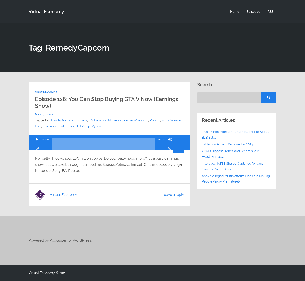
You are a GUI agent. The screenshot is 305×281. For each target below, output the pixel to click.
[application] (109, 142)
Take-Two (67, 126)
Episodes (253, 12)
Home (234, 12)
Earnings (100, 120)
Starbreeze (50, 126)
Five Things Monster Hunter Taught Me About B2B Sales (235, 134)
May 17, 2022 (44, 114)
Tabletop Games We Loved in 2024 (227, 144)
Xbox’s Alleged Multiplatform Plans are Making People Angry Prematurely (236, 178)
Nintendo (115, 120)
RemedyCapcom (135, 120)
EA (91, 120)
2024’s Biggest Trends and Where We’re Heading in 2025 (231, 154)
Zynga (96, 126)
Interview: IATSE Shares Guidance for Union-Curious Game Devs (234, 166)
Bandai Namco (62, 120)
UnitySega (82, 126)
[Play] (37, 144)
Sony (165, 120)
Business (80, 120)
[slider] (103, 145)
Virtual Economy (46, 91)
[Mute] (170, 144)
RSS (270, 12)
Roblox (155, 120)
